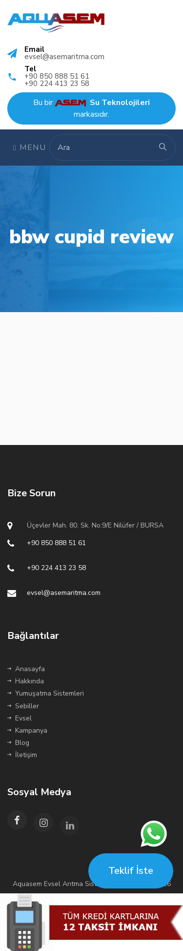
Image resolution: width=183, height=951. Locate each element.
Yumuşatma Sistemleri (45, 693)
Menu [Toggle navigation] (29, 147)
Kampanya (27, 730)
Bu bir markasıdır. (91, 108)
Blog (18, 742)
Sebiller (23, 706)
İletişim (22, 755)
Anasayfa (26, 669)
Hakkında (25, 681)
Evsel (19, 718)
